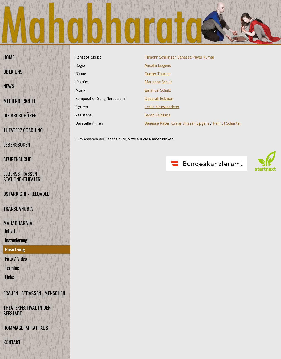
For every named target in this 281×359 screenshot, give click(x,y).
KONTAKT (11, 342)
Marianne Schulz (158, 82)
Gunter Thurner (158, 73)
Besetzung (15, 249)
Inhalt (10, 230)
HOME (8, 57)
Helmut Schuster (227, 123)
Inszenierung (16, 240)
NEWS (8, 86)
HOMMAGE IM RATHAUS (25, 327)
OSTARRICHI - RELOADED (26, 193)
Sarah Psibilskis (158, 115)
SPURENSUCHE (17, 159)
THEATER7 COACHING (23, 130)
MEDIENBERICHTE (19, 101)
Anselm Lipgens (158, 65)
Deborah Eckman (159, 98)
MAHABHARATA (17, 223)
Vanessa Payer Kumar (195, 57)
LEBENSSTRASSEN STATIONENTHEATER (21, 176)
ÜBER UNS (13, 71)
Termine (12, 267)
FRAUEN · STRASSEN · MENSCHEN (34, 293)
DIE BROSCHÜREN (20, 115)
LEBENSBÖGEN (16, 144)
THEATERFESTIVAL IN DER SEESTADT (27, 310)
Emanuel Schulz (158, 90)
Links (9, 277)
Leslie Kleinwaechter (162, 106)
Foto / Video (16, 258)
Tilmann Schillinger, (161, 57)
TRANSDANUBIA (18, 208)
